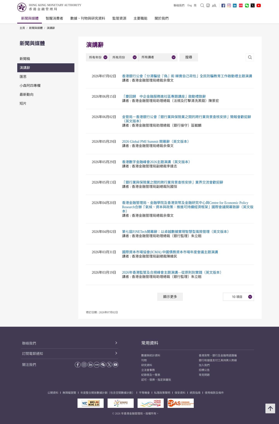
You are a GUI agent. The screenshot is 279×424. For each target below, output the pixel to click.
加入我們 (204, 365)
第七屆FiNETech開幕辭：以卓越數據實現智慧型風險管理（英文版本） (176, 232)
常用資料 (149, 343)
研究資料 (146, 365)
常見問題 (204, 375)
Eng (189, 5)
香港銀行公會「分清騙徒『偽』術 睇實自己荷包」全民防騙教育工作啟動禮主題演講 (187, 76)
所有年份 (95, 57)
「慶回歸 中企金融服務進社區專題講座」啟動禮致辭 (164, 96)
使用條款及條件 (214, 392)
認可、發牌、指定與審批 (156, 379)
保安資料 (180, 392)
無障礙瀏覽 (69, 392)
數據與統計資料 (150, 355)
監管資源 (119, 18)
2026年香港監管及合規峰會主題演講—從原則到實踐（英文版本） (172, 272)
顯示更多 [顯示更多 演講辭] (170, 297)
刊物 (144, 360)
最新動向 (27, 95)
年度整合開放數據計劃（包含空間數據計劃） (107, 392)
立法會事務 (148, 370)
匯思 (23, 77)
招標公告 (204, 370)
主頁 (22, 28)
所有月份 (119, 57)
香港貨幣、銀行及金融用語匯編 (218, 355)
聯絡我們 (179, 5)
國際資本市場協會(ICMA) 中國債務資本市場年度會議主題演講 (170, 252)
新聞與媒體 (30, 18)
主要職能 (140, 18)
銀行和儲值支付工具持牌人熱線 (218, 360)
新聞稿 (25, 59)
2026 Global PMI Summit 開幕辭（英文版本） (156, 142)
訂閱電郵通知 (32, 354)
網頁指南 (195, 392)
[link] (214, 5)
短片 (23, 103)
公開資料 (52, 392)
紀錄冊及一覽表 (150, 375)
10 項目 (237, 297)
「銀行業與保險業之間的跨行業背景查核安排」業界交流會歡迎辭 (172, 182)
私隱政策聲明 (162, 392)
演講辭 (51, 28)
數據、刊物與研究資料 (87, 18)
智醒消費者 (54, 18)
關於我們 (162, 18)
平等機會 (144, 392)
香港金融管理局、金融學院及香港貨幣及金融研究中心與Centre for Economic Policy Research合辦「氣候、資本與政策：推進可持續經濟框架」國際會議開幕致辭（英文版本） (187, 207)
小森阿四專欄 (30, 86)
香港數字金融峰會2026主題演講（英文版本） (157, 162)
